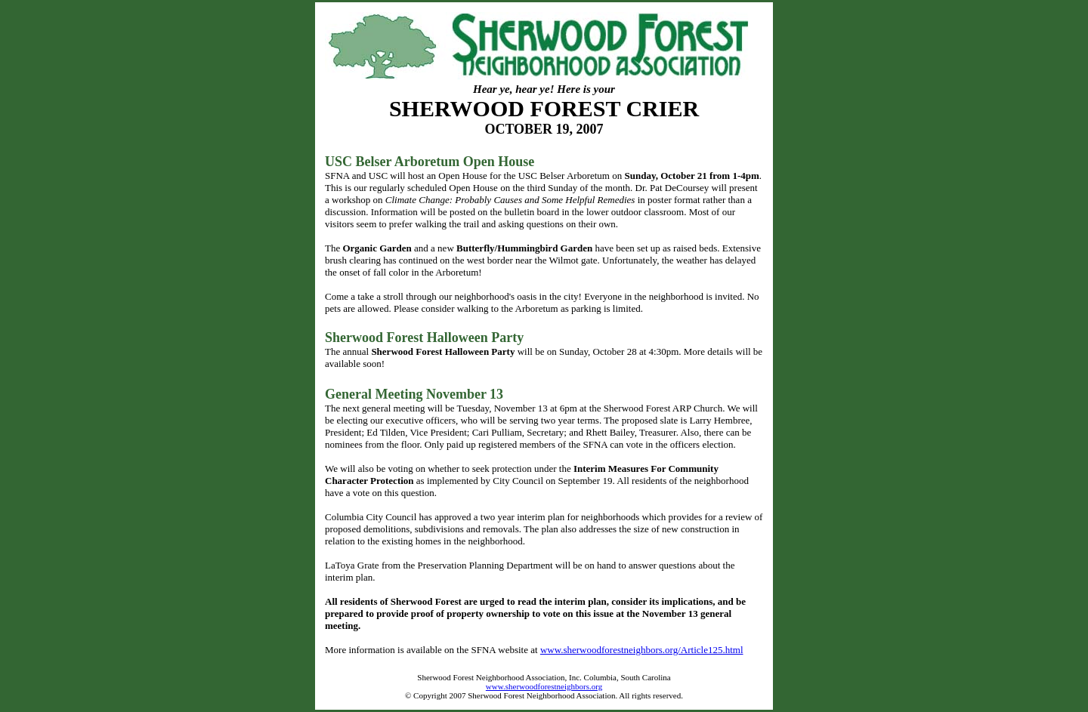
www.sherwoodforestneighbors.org (544, 686)
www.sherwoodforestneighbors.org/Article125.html (641, 649)
